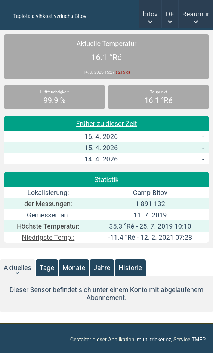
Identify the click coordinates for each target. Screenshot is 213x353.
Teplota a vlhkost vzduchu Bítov (49, 16)
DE (170, 14)
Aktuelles (17, 268)
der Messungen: (48, 204)
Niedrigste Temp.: (48, 237)
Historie (130, 268)
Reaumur (195, 14)
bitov (150, 14)
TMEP (199, 340)
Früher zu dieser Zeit (106, 123)
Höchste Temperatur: (48, 226)
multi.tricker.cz (154, 340)
